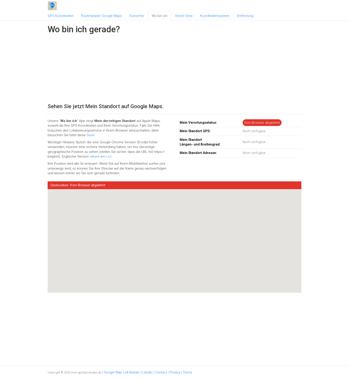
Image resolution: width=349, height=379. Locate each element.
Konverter (137, 16)
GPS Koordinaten (60, 16)
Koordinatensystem (214, 16)
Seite (91, 135)
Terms (187, 372)
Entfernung (245, 16)
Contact (161, 372)
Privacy (175, 372)
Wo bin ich (159, 16)
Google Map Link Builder (122, 372)
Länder (147, 372)
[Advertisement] (174, 67)
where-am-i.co (101, 156)
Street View (184, 16)
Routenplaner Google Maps (101, 16)
